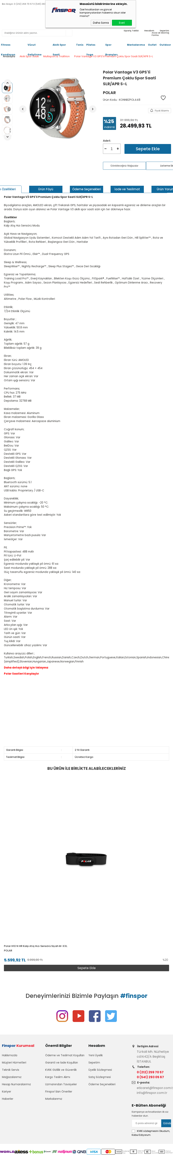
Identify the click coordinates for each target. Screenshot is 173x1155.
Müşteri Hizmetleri (14, 1063)
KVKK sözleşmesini (148, 1131)
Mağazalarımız (12, 1077)
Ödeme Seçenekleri (101, 1084)
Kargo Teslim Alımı (57, 1077)
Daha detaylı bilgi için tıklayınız (26, 667)
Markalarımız (136, 44)
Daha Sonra (101, 23)
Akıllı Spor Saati (59, 46)
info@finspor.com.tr (152, 1093)
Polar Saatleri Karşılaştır (21, 674)
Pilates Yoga (90, 46)
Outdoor (165, 44)
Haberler (7, 1099)
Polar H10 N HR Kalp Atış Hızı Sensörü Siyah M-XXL (35, 946)
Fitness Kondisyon (8, 46)
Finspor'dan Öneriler (58, 1092)
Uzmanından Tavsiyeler (61, 1084)
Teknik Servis (10, 1070)
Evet (122, 23)
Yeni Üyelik (95, 1055)
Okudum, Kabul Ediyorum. (151, 1133)
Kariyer (6, 1092)
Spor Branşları (111, 46)
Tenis (79, 44)
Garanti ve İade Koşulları (61, 1063)
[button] (166, 876)
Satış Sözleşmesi (99, 1077)
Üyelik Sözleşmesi (100, 1070)
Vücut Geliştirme (34, 46)
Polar (8, 950)
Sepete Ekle (148, 149)
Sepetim (94, 1063)
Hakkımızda (9, 1055)
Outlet (152, 44)
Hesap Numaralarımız (16, 1084)
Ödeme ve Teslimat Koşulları (64, 1055)
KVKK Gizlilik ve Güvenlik (61, 1070)
